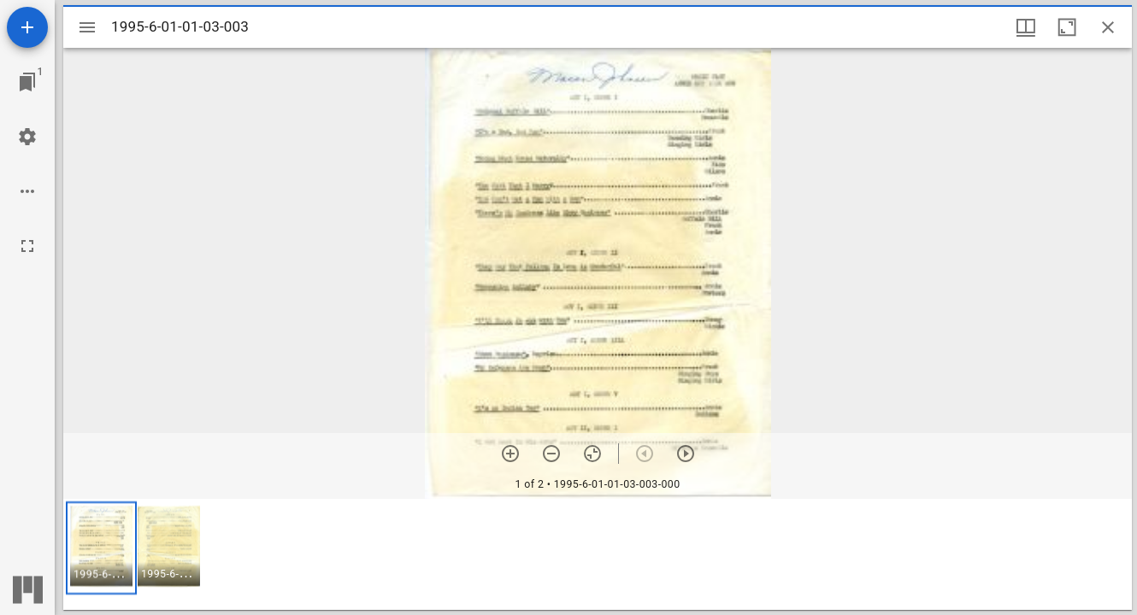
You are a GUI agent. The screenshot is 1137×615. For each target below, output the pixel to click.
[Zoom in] (510, 453)
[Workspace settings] (27, 136)
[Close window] (1107, 27)
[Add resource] (27, 27)
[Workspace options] (27, 191)
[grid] (597, 554)
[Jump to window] (27, 82)
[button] (101, 548)
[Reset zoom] (592, 453)
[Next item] (685, 453)
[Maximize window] (1066, 27)
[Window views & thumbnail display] (1025, 27)
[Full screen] (27, 246)
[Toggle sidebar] (87, 27)
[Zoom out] (551, 453)
